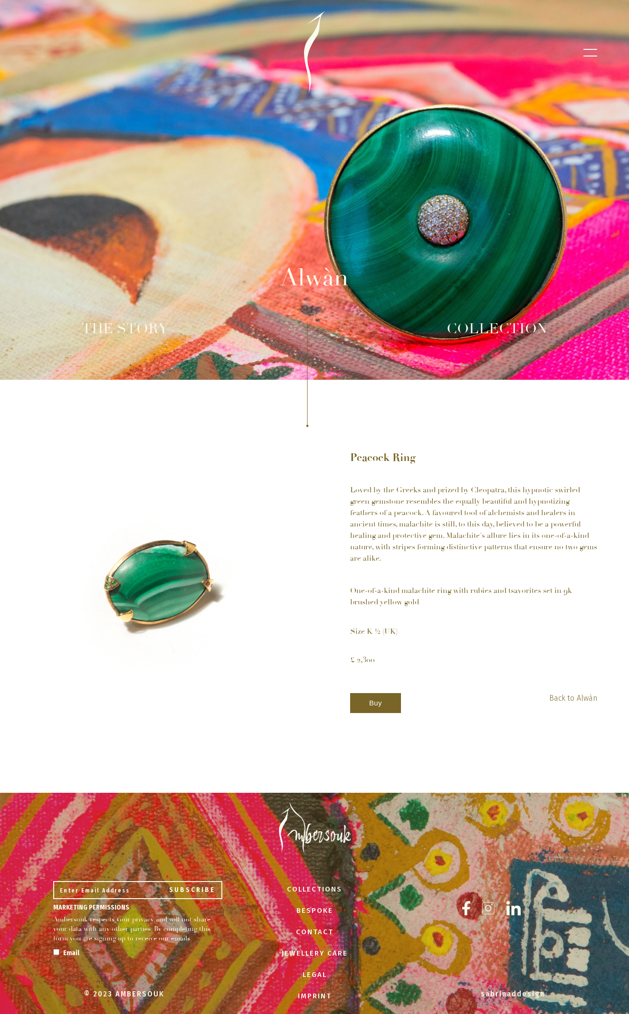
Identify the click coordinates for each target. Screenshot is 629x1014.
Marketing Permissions (91, 907)
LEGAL (315, 974)
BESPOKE (314, 910)
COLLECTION (497, 329)
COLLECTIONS (314, 889)
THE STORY (125, 329)
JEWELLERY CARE (314, 953)
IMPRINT (315, 996)
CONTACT (315, 932)
